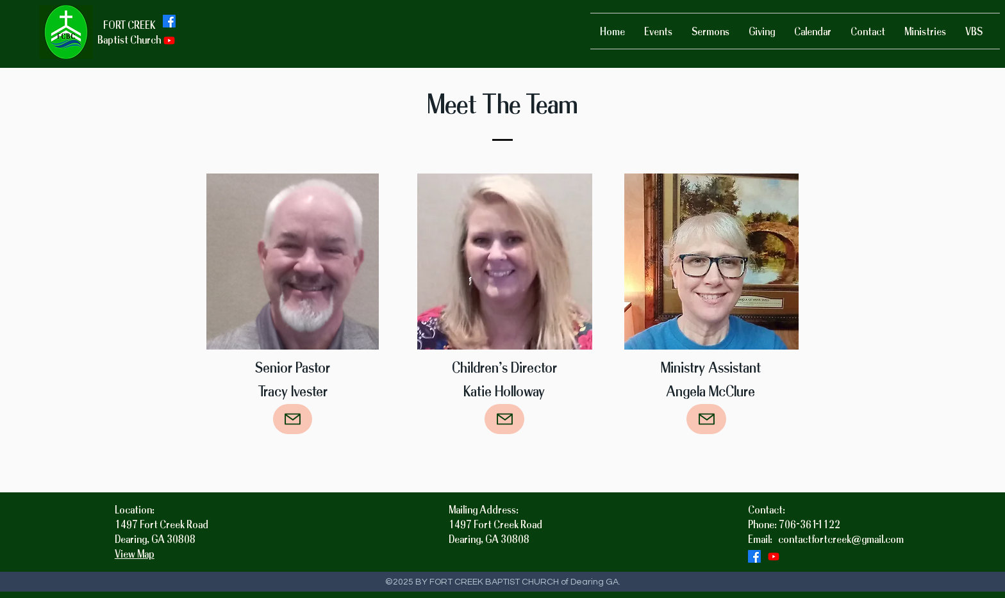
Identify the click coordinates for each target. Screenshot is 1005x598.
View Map (134, 553)
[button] (925, 31)
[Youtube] (169, 40)
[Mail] (292, 419)
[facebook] (169, 21)
